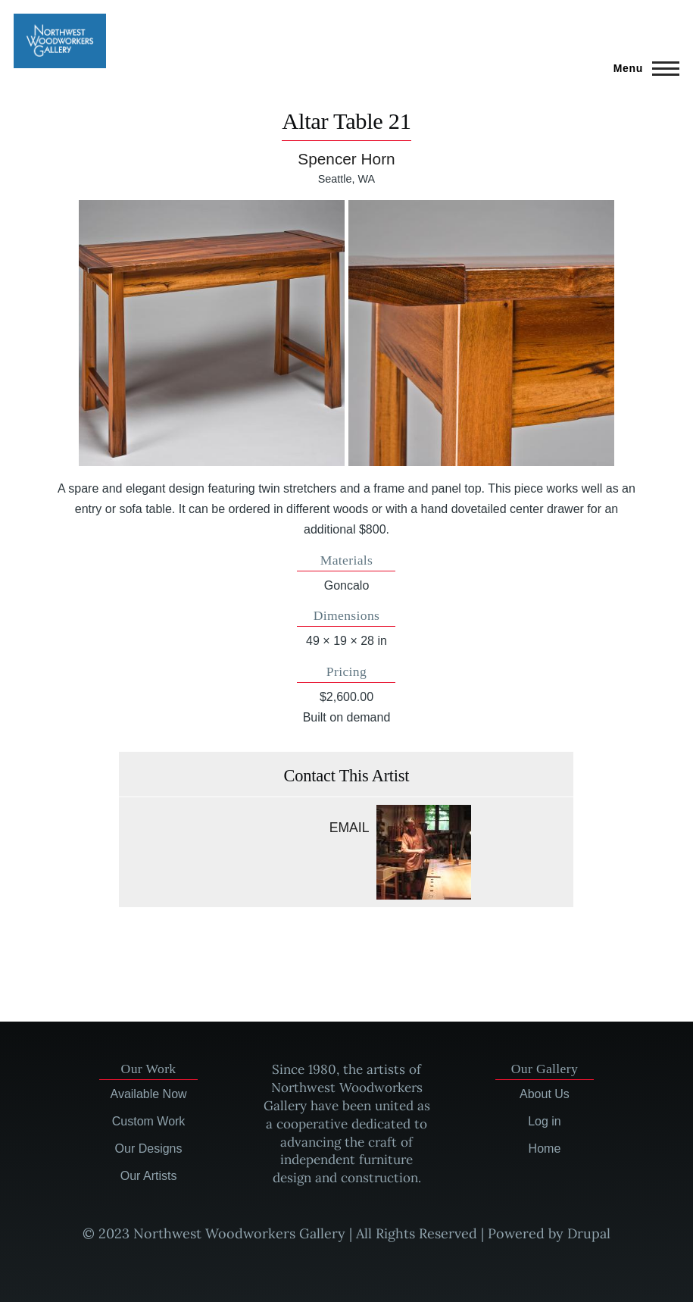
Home (545, 1148)
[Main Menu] (642, 68)
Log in (544, 1121)
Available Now (149, 1094)
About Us (545, 1094)
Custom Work (149, 1121)
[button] (212, 333)
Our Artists (148, 1175)
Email (349, 827)
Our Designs (149, 1148)
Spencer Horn (346, 158)
